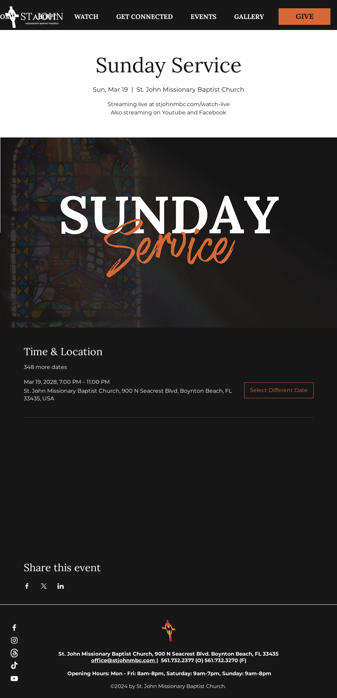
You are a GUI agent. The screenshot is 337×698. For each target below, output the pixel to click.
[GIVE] (304, 16)
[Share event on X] (44, 586)
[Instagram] (14, 640)
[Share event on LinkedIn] (60, 586)
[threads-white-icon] (14, 653)
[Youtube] (14, 678)
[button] (144, 16)
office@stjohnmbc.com (123, 660)
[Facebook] (14, 627)
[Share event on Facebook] (27, 586)
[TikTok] (14, 665)
